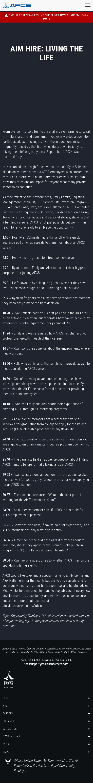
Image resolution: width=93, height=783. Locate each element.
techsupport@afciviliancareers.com (46, 664)
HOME (6, 698)
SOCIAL (6, 744)
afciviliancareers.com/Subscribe (25, 606)
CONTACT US (10, 728)
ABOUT (6, 705)
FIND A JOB (8, 721)
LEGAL (6, 751)
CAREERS (8, 713)
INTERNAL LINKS (11, 736)
